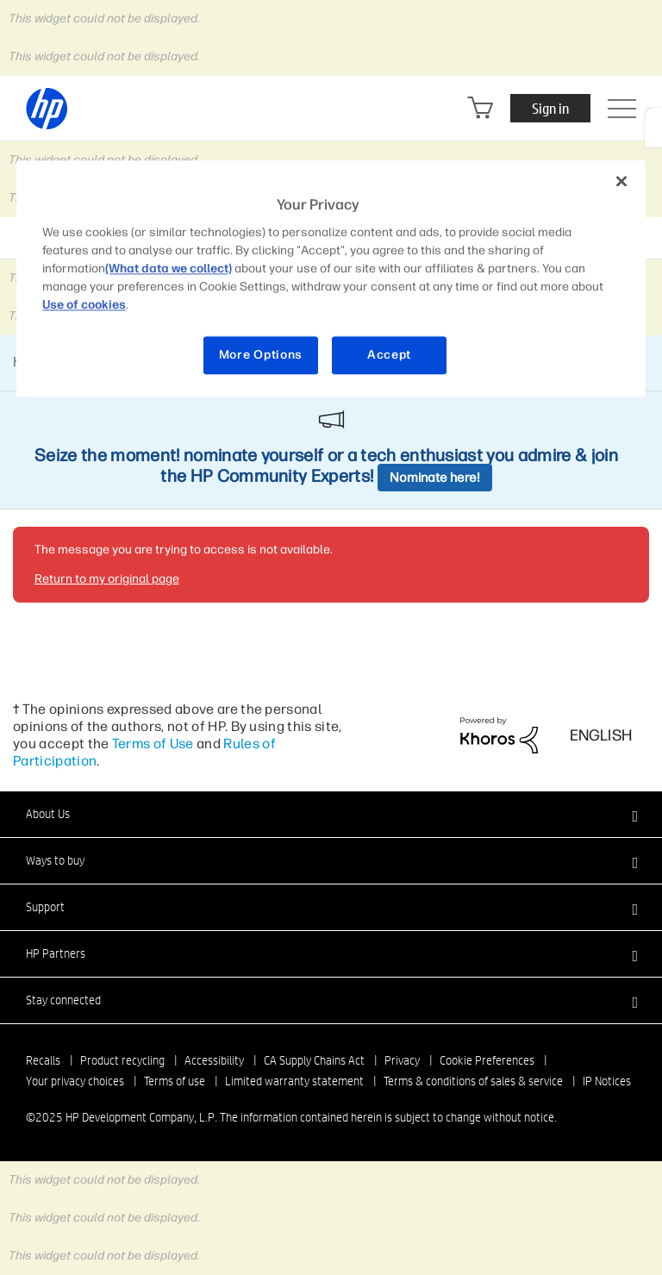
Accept (389, 355)
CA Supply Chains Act (314, 1060)
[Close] (621, 181)
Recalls (43, 1060)
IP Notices (607, 1081)
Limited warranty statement (294, 1081)
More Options (261, 355)
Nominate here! (435, 477)
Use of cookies (84, 305)
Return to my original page (106, 579)
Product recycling (122, 1060)
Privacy (402, 1060)
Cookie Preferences (487, 1060)
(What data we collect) (168, 269)
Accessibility (214, 1060)
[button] (331, 814)
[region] (331, 278)
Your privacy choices (75, 1081)
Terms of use (174, 1081)
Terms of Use (153, 743)
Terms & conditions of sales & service (473, 1081)
